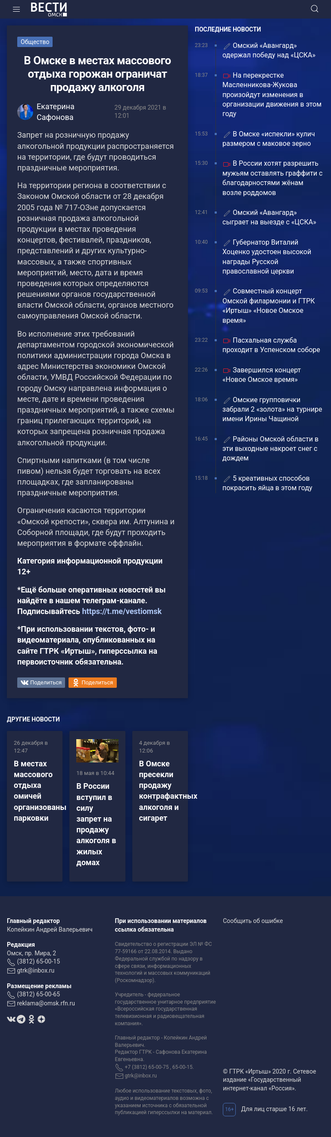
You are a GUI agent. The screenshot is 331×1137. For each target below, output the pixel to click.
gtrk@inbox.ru (35, 970)
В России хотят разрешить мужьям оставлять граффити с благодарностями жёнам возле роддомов (272, 177)
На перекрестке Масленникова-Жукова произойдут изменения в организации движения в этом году (272, 94)
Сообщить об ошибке (253, 920)
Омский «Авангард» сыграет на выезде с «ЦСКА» (270, 217)
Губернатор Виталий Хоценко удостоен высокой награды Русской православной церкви (266, 256)
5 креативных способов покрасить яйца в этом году (267, 483)
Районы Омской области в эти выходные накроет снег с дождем (270, 449)
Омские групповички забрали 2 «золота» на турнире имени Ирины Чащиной (272, 409)
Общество (35, 41)
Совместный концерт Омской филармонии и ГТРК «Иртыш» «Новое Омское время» (268, 305)
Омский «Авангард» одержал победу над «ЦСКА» (268, 50)
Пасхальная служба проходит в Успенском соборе (271, 345)
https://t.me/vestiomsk (122, 611)
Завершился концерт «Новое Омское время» (261, 375)
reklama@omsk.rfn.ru (46, 1003)
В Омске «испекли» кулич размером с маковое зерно (268, 139)
